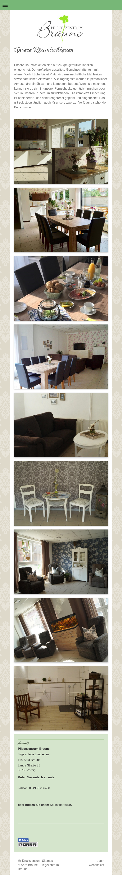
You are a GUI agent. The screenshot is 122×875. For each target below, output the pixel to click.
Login (100, 860)
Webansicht (96, 865)
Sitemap (47, 860)
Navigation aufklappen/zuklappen (61, 5)
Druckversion (29, 860)
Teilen (23, 840)
